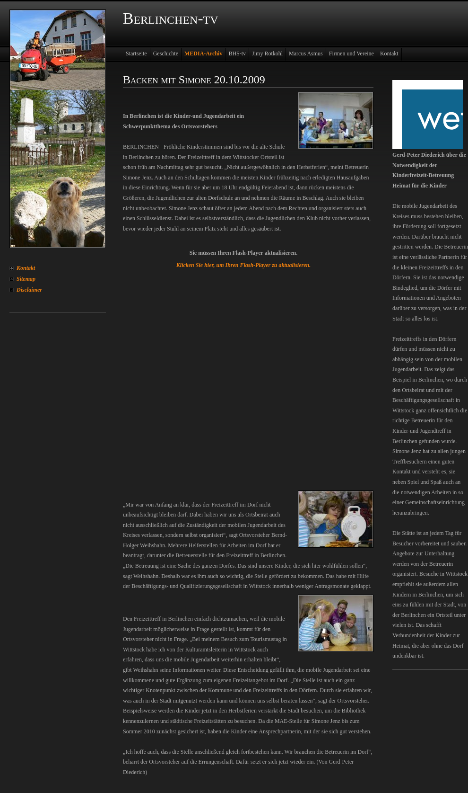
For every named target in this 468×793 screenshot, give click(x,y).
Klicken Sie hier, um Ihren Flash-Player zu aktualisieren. (243, 265)
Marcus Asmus (306, 53)
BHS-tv (237, 53)
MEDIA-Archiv (203, 53)
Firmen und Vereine (351, 53)
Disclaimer (29, 289)
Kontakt (26, 268)
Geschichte (165, 53)
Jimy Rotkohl (267, 53)
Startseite (136, 53)
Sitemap (26, 279)
